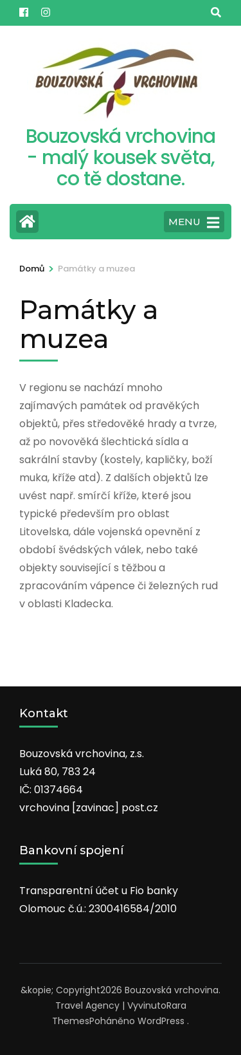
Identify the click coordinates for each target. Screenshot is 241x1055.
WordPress (161, 1020)
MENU (193, 223)
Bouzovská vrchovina (172, 990)
